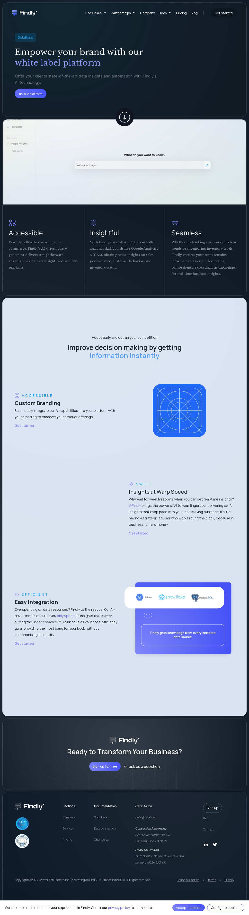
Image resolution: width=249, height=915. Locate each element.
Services (68, 828)
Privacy (229, 880)
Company (147, 13)
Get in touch (143, 806)
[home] (24, 12)
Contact (208, 829)
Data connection (105, 828)
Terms (212, 880)
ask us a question (144, 766)
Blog (194, 13)
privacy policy (119, 907)
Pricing (181, 13)
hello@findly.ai (145, 817)
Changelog (101, 840)
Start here (100, 817)
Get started (24, 425)
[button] (95, 13)
